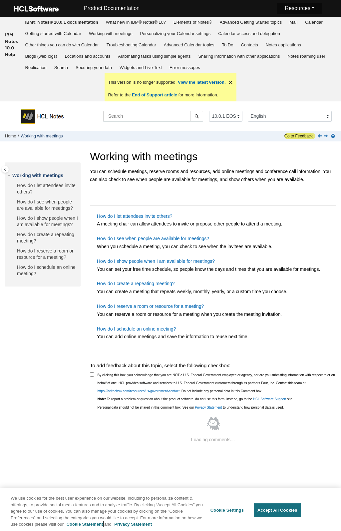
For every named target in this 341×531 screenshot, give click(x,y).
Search (61, 67)
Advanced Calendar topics (189, 44)
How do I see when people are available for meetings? (153, 238)
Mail (293, 22)
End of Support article (154, 94)
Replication (36, 67)
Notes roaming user (306, 56)
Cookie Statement (85, 524)
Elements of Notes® (192, 22)
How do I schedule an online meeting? (136, 329)
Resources (297, 8)
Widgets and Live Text (141, 67)
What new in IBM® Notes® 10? (136, 22)
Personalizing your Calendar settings (175, 33)
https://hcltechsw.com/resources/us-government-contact (139, 391)
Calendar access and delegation (249, 33)
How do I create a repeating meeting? (135, 283)
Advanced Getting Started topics (251, 22)
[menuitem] (61, 22)
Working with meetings (111, 33)
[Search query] (153, 116)
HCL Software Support (269, 399)
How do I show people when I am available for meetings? (156, 261)
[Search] (196, 116)
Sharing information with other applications (239, 56)
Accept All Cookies (277, 510)
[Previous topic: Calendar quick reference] (320, 136)
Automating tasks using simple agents (154, 56)
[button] (9, 175)
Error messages (185, 67)
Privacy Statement (208, 407)
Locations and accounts (88, 56)
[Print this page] (333, 136)
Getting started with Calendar (53, 33)
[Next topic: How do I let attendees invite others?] (326, 136)
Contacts (249, 44)
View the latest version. (200, 82)
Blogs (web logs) (41, 56)
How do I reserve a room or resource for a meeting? (150, 306)
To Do (227, 44)
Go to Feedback (298, 136)
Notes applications (283, 44)
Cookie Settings (227, 510)
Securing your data (94, 67)
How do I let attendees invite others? (134, 216)
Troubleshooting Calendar (131, 44)
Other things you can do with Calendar (62, 44)
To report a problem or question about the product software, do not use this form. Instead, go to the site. (195, 399)
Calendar (314, 22)
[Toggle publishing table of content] (5, 169)
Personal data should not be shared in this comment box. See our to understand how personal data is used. (191, 407)
